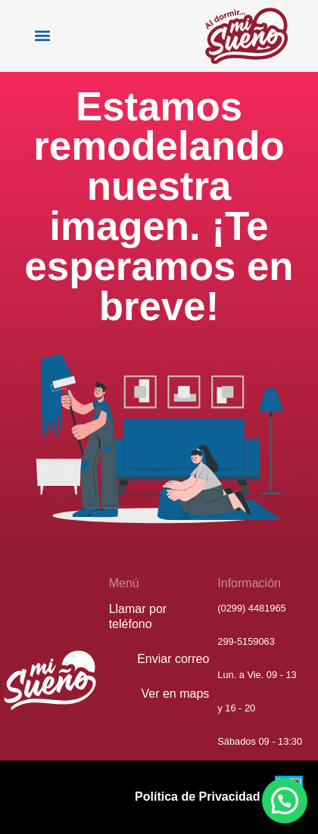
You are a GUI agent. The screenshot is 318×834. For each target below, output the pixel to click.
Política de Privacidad (197, 796)
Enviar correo (173, 658)
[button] (42, 35)
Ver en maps (176, 693)
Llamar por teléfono (138, 616)
